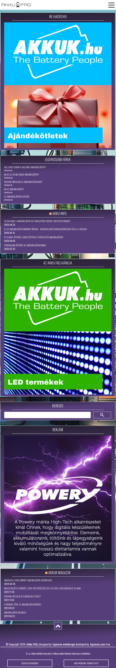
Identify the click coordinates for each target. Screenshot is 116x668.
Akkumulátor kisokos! (15, 612)
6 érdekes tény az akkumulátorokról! (22, 604)
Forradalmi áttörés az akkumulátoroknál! (25, 245)
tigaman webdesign (64, 644)
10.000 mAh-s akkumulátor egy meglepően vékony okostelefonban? (37, 221)
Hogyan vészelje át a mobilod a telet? (22, 596)
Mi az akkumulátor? (14, 189)
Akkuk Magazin (59, 572)
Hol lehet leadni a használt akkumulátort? (25, 167)
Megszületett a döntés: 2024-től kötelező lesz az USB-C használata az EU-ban (42, 588)
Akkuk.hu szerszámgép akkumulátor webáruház (28, 580)
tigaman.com (97, 644)
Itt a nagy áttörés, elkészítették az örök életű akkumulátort (33, 237)
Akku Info (59, 213)
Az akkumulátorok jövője (16, 196)
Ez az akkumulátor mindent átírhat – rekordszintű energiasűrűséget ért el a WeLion (45, 229)
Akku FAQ (32, 644)
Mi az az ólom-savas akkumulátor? (21, 174)
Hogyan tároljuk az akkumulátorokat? (23, 182)
